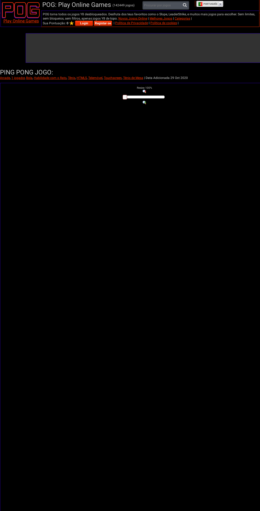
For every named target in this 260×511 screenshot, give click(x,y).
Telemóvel (95, 78)
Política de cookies (163, 23)
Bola (29, 78)
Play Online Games (21, 20)
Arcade (5, 78)
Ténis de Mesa (133, 78)
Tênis (71, 78)
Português (207, 4)
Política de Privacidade (131, 23)
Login (84, 23)
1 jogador (18, 78)
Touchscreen (113, 78)
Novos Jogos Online (132, 18)
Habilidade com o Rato (50, 78)
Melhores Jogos (161, 18)
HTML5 (82, 78)
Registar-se (103, 23)
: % (144, 87)
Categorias (182, 18)
